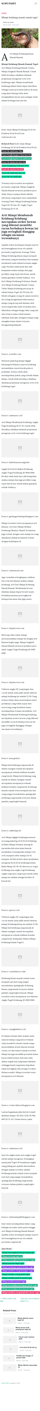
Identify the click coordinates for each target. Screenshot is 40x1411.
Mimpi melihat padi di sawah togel (17, 1278)
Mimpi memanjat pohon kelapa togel (17, 1267)
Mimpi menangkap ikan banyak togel (18, 1289)
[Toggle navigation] (35, 3)
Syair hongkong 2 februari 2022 (15, 166)
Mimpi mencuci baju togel (13, 1263)
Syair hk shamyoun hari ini (13, 162)
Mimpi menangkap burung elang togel (18, 1252)
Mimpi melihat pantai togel (14, 1282)
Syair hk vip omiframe (11, 177)
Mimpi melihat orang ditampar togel (17, 1271)
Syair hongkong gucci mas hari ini (16, 155)
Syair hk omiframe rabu (12, 151)
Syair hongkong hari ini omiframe (16, 158)
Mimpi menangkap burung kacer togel (18, 1260)
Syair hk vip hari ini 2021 (12, 169)
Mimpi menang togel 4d (12, 1256)
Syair (3, 13)
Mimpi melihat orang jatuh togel (16, 1274)
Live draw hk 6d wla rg (28, 1347)
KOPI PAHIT (5, 1383)
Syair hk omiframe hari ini (13, 173)
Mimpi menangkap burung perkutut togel (19, 1285)
